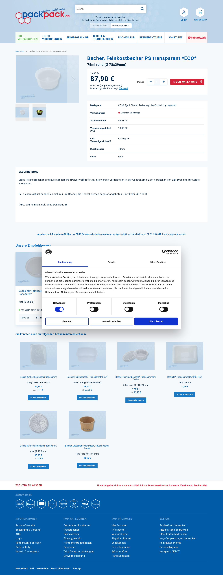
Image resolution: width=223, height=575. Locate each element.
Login (18, 538)
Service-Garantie (25, 525)
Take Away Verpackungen (78, 551)
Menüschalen (119, 525)
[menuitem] (27, 37)
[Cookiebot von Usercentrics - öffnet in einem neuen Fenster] (164, 252)
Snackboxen (119, 542)
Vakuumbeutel (120, 534)
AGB (18, 534)
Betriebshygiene (169, 547)
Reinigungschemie (170, 542)
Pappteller (69, 547)
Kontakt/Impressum (27, 551)
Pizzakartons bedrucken (174, 529)
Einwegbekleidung (74, 555)
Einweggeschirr (72, 538)
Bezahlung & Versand (28, 529)
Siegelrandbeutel (121, 538)
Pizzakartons (71, 534)
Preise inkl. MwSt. (100, 25)
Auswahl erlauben (111, 321)
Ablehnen (67, 321)
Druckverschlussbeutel (76, 525)
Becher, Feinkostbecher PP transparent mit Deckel (135, 378)
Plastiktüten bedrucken (173, 534)
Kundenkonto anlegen (28, 542)
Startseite (19, 51)
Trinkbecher (118, 529)
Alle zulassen (156, 321)
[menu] (100, 37)
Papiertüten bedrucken (173, 525)
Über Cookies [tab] (158, 262)
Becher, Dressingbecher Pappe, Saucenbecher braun (87, 446)
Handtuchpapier (121, 555)
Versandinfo (42, 568)
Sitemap (76, 568)
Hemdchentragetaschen (77, 542)
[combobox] (110, 9)
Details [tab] (111, 262)
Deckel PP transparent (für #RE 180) (184, 377)
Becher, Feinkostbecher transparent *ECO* (87, 377)
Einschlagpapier (121, 547)
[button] (73, 79)
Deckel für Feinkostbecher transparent (38, 377)
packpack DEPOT (170, 551)
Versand (123, 88)
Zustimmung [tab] (65, 262)
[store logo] (42, 15)
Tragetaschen (71, 529)
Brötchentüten (120, 551)
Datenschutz (22, 547)
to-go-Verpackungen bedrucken (178, 538)
